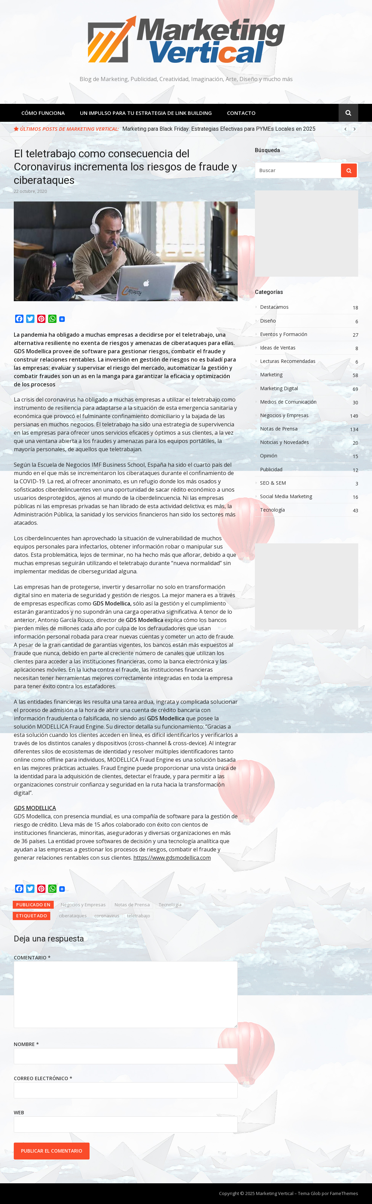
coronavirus (107, 915)
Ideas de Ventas (278, 348)
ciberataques (73, 915)
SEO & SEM (273, 483)
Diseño (268, 321)
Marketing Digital (279, 388)
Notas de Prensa (132, 904)
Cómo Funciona (43, 112)
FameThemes (344, 1193)
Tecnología (170, 904)
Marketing (271, 375)
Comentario (32, 957)
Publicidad (271, 469)
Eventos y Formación (283, 334)
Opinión (268, 456)
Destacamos (274, 307)
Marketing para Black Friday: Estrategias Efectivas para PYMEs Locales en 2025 (219, 129)
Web (19, 1112)
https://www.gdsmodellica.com (172, 857)
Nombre (26, 1044)
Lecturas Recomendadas (288, 361)
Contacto (241, 112)
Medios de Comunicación (288, 402)
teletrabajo (138, 915)
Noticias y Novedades (284, 442)
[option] (240, 129)
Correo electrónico (43, 1078)
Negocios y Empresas (83, 904)
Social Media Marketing (286, 496)
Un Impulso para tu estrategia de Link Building (146, 112)
